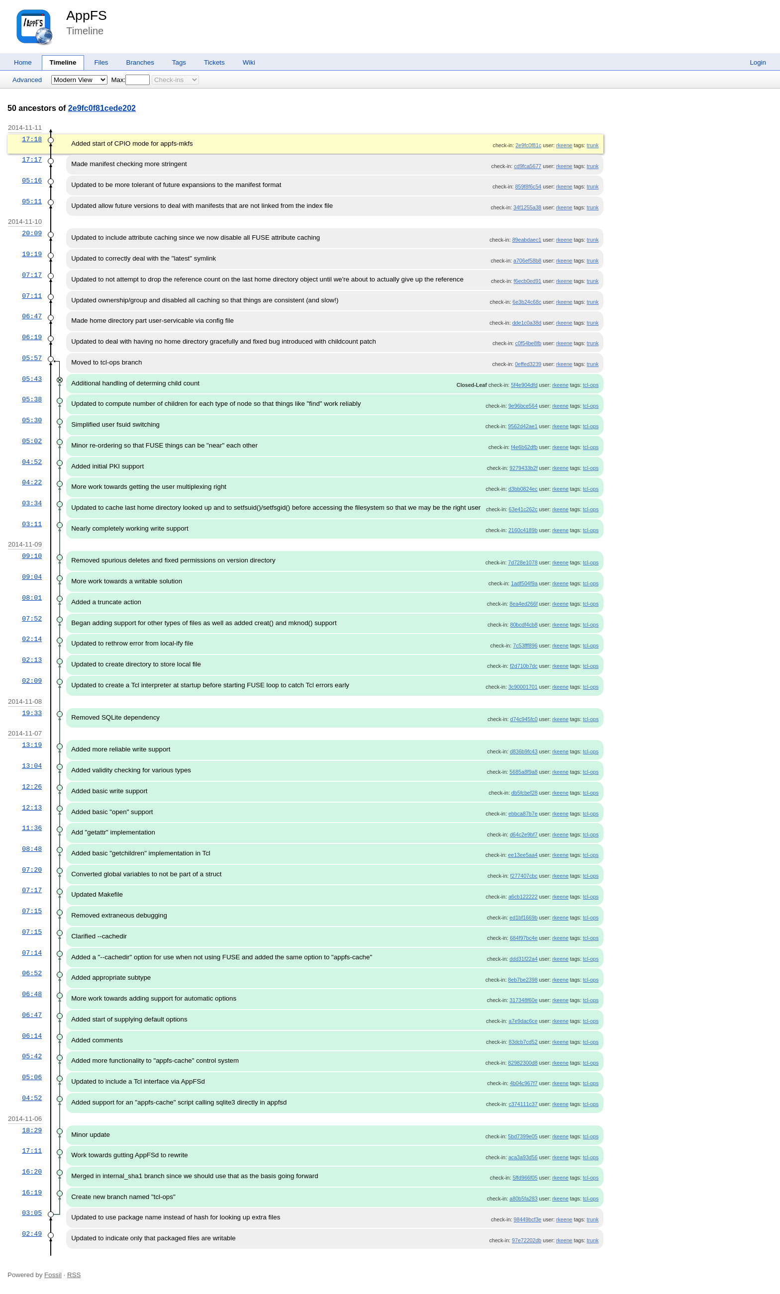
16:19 (32, 1192)
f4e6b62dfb (524, 447)
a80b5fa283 (523, 1199)
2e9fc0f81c (528, 145)
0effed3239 (528, 364)
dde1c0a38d (527, 323)
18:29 (32, 1130)
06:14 (32, 1035)
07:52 (32, 618)
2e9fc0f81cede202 (102, 108)
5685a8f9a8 (523, 772)
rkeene (564, 145)
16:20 (32, 1171)
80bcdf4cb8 (524, 625)
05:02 (32, 441)
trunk (593, 145)
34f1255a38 (527, 207)
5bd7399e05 (522, 1136)
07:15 (32, 911)
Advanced (27, 80)
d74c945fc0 (524, 719)
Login (758, 62)
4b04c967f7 (524, 1083)
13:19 (32, 744)
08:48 (32, 848)
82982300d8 (522, 1063)
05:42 (32, 1056)
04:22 (32, 482)
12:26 (32, 786)
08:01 (32, 597)
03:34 (32, 503)
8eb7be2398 (522, 980)
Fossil (53, 1275)
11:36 (32, 828)
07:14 (32, 952)
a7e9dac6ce (523, 1021)
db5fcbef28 (524, 793)
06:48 (32, 994)
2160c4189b (523, 530)
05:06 (32, 1077)
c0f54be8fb (528, 343)
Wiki (249, 62)
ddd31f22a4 (523, 959)
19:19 (32, 254)
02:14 (32, 639)
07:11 (32, 295)
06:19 (32, 337)
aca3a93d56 (523, 1157)
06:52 (32, 973)
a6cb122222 (523, 897)
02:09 (32, 680)
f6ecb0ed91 (528, 281)
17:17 (32, 159)
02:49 (32, 1233)
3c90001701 (523, 687)
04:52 (32, 462)
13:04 (32, 765)
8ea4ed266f (523, 604)
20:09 (32, 233)
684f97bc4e (524, 938)
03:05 (32, 1212)
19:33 (32, 713)
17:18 (32, 139)
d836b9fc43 (524, 751)
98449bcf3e (528, 1219)
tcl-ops (590, 385)
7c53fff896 (525, 645)
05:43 (32, 378)
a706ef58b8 (527, 261)
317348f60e (523, 1000)
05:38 (32, 399)
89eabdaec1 (527, 240)
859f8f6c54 (528, 186)
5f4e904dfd (524, 385)
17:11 (32, 1150)
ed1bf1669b (523, 918)
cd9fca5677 (527, 166)
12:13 (32, 807)
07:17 (32, 275)
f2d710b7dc (524, 666)
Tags (179, 62)
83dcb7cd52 (523, 1042)
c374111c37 (523, 1104)
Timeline (63, 62)
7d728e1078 (522, 562)
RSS (74, 1275)
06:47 (32, 316)
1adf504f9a (524, 583)
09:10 (32, 556)
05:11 (32, 201)
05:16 (32, 180)
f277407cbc (524, 876)
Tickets (214, 62)
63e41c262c (523, 509)
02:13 (32, 659)
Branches (140, 62)
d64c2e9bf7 (524, 834)
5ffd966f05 (524, 1178)
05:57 (32, 358)
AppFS (86, 15)
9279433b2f (523, 468)
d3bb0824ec (523, 489)
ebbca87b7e (523, 814)
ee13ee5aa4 (522, 855)
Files (101, 62)
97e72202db (526, 1240)
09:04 (32, 576)
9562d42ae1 (522, 426)
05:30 (32, 420)
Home (23, 62)
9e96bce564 (523, 406)
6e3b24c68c (526, 302)
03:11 (32, 524)
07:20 (32, 869)
